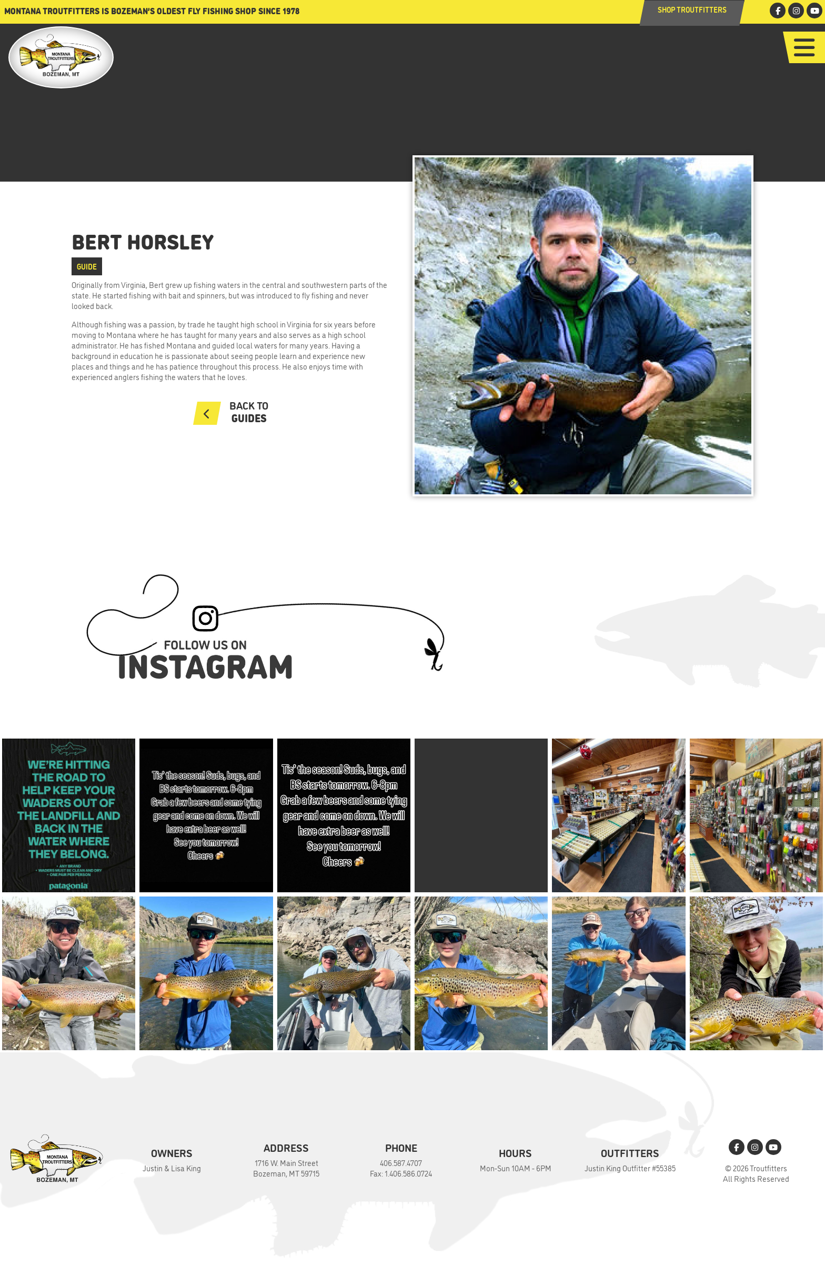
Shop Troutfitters (692, 9)
